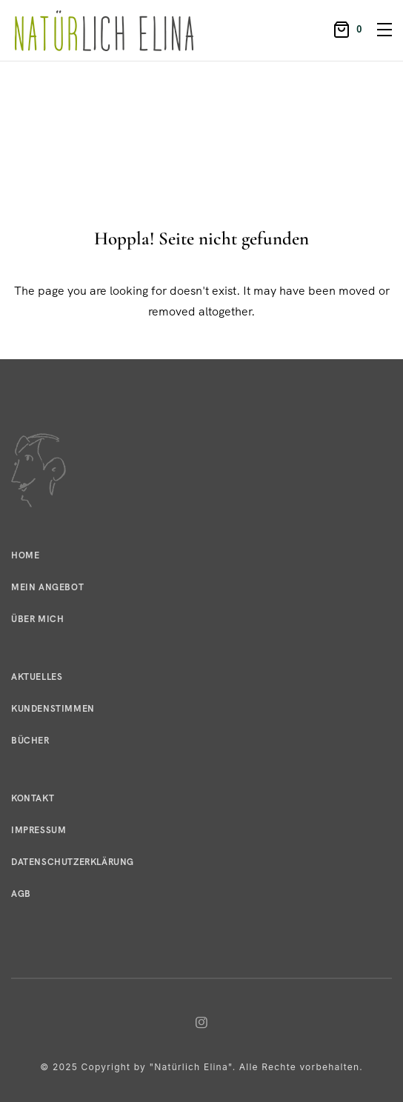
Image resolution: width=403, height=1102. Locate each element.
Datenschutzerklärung (72, 862)
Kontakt (32, 798)
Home (25, 555)
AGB (21, 894)
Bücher (30, 741)
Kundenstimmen (53, 709)
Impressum (38, 830)
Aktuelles (36, 677)
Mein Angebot (47, 587)
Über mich (37, 619)
